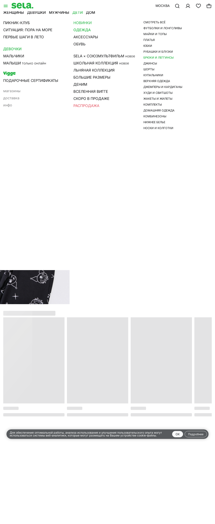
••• (154, 17)
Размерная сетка (158, 80)
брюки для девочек (160, 25)
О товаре (150, 74)
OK (178, 434)
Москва (163, 6)
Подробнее (195, 434)
